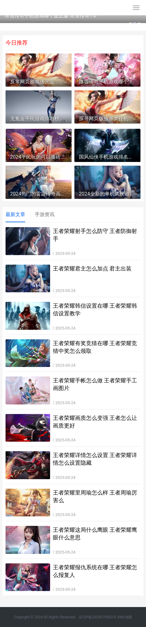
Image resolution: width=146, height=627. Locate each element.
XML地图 (124, 617)
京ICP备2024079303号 (97, 617)
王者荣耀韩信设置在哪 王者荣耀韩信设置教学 (95, 309)
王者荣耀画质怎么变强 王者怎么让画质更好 (95, 422)
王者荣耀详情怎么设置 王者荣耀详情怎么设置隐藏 (95, 459)
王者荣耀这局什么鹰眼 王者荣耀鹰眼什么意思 (95, 533)
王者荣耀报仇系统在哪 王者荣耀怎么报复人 (95, 571)
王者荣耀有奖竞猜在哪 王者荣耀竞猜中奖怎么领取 (95, 347)
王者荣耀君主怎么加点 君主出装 (92, 268)
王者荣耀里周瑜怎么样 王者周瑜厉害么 (95, 496)
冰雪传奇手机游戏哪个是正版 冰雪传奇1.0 (50, 15)
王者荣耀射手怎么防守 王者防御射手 (95, 235)
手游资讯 (44, 214)
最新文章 (15, 214)
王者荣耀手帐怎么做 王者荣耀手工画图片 (95, 384)
